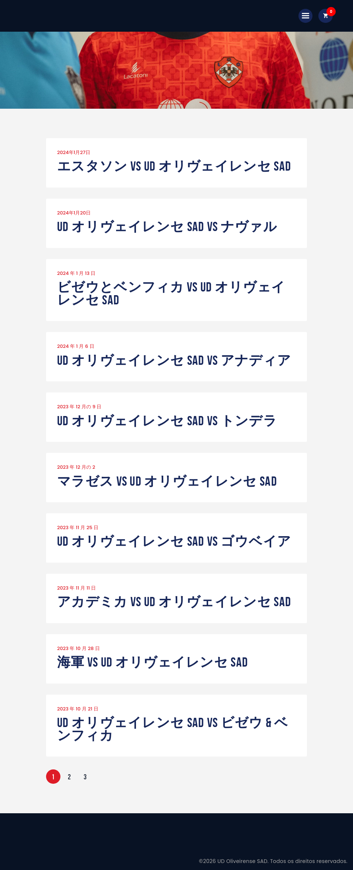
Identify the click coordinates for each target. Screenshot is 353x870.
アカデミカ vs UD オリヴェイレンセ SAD (174, 601)
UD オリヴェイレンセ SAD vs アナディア (174, 360)
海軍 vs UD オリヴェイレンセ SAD (152, 662)
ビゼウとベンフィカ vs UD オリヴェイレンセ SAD (171, 293)
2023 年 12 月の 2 (76, 467)
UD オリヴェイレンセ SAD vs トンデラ (167, 421)
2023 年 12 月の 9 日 (79, 406)
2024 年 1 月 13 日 (76, 273)
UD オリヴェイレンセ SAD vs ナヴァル (167, 226)
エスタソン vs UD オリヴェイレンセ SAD (174, 166)
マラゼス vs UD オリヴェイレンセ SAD (167, 481)
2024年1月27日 (73, 152)
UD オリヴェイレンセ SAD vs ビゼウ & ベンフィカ (173, 729)
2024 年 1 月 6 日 (75, 346)
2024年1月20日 (74, 212)
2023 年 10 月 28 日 (78, 648)
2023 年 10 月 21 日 (77, 708)
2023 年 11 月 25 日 (77, 527)
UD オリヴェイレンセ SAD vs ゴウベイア (174, 541)
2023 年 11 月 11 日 (76, 587)
